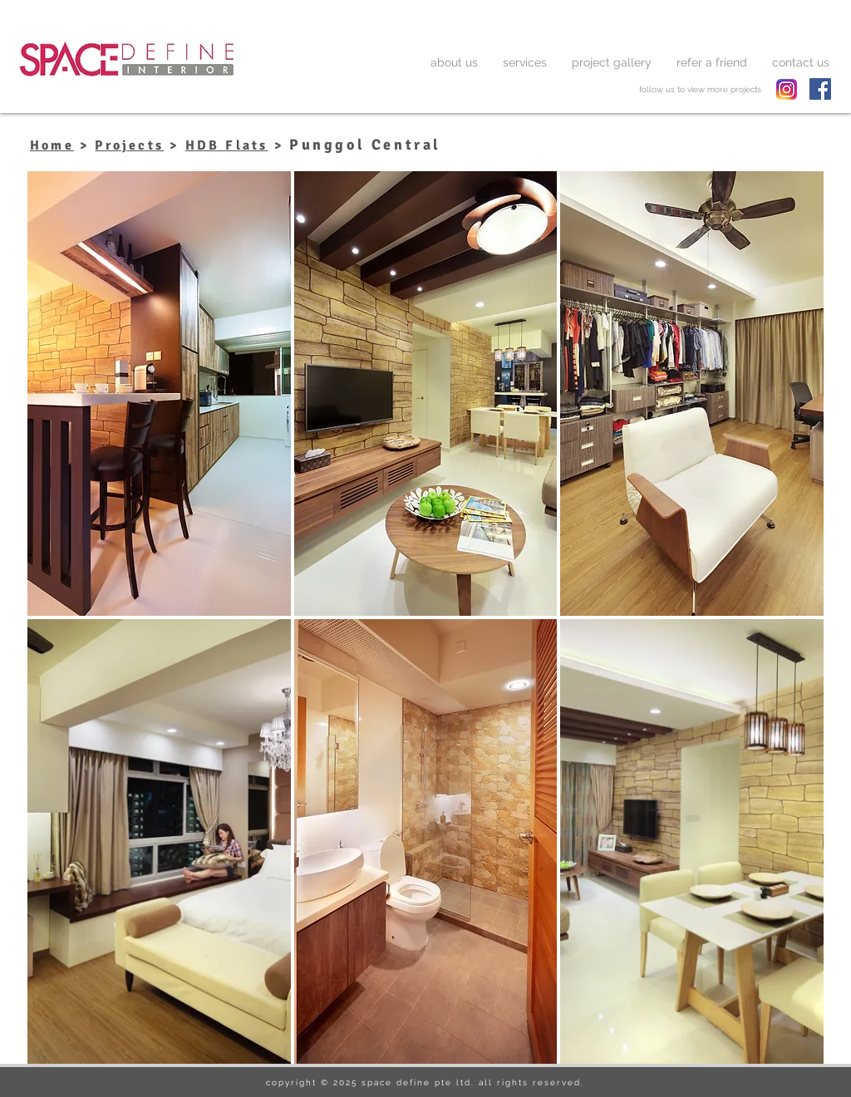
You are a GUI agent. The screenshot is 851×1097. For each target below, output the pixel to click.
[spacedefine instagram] (786, 89)
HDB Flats (226, 145)
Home (52, 145)
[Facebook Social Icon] (820, 89)
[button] (159, 393)
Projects (129, 145)
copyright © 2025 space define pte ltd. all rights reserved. (425, 1082)
